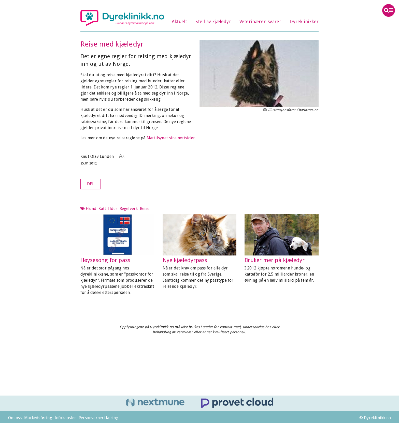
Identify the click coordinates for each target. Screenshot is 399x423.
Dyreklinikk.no (122, 18)
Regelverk (129, 208)
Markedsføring (38, 417)
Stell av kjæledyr (213, 21)
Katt (102, 208)
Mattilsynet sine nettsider (171, 137)
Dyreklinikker (304, 21)
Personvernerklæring (98, 417)
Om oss (15, 417)
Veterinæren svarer (260, 21)
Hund (91, 208)
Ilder (112, 208)
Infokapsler (65, 417)
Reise (145, 208)
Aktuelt (179, 21)
